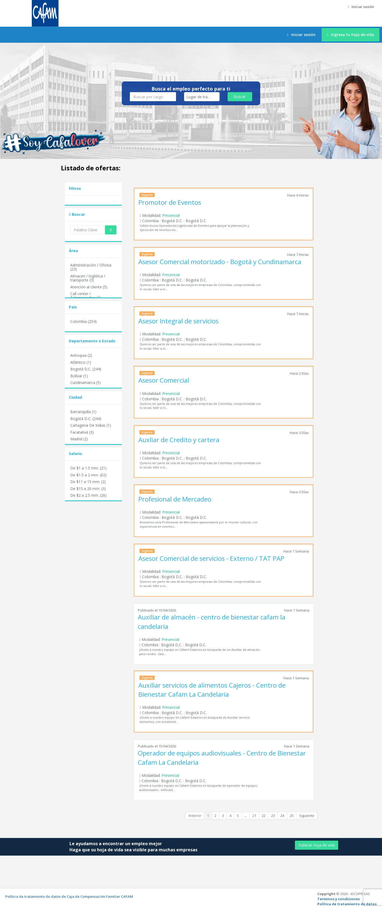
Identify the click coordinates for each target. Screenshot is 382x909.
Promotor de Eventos (169, 202)
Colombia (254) (83, 321)
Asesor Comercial (163, 380)
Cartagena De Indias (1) (90, 425)
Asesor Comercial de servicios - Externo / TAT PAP (211, 558)
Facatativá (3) (82, 432)
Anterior (194, 815)
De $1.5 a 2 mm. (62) (88, 475)
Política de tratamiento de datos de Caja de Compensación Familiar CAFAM (69, 896)
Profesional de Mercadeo (174, 499)
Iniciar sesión (361, 6)
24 (282, 815)
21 (254, 815)
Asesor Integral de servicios (178, 320)
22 (264, 815)
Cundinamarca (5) (85, 383)
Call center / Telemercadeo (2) (85, 296)
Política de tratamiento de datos (347, 904)
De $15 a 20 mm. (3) (88, 489)
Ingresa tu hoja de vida (350, 34)
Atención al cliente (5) (88, 287)
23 (273, 815)
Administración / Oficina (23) (90, 267)
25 (292, 815)
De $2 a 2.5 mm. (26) (88, 495)
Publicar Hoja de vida (316, 845)
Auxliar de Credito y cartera (178, 439)
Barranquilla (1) (83, 412)
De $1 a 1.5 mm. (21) (88, 468)
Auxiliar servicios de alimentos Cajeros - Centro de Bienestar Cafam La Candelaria (212, 690)
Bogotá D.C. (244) (85, 369)
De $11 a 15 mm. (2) (88, 482)
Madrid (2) (79, 439)
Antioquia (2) (81, 355)
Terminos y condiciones (338, 898)
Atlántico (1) (80, 362)
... (245, 815)
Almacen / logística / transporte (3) (87, 278)
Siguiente (306, 815)
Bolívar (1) (79, 376)
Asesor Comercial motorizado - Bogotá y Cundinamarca (219, 261)
